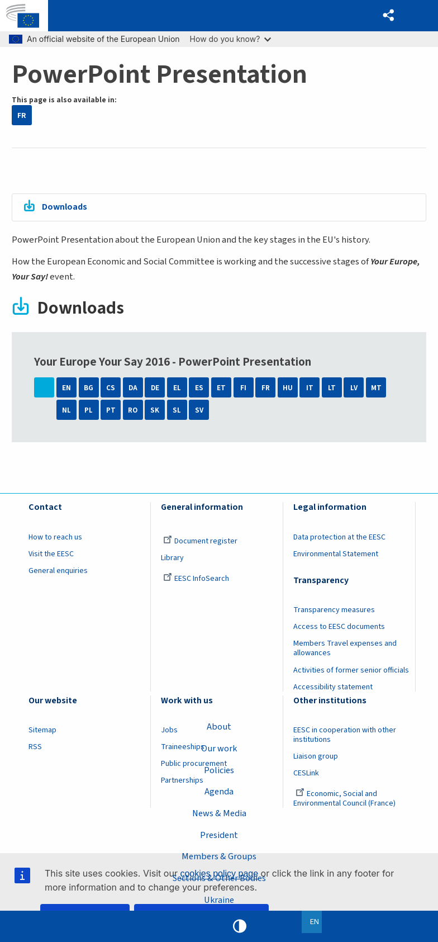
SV (199, 410)
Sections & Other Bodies (219, 877)
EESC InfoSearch (196, 579)
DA (132, 389)
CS (110, 389)
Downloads (65, 207)
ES (199, 389)
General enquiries (58, 571)
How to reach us (55, 537)
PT (111, 410)
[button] (388, 16)
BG (88, 389)
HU (288, 389)
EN (66, 389)
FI (243, 389)
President (219, 834)
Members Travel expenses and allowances (345, 649)
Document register (200, 541)
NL (66, 410)
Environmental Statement (335, 554)
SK (154, 410)
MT (376, 389)
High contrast (239, 926)
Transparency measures (334, 611)
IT (309, 389)
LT (332, 389)
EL (177, 389)
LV (354, 389)
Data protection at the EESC (339, 537)
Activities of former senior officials (351, 670)
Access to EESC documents (339, 627)
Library (172, 558)
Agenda (219, 791)
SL (177, 410)
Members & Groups (219, 856)
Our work (219, 747)
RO (132, 410)
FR (21, 115)
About (219, 725)
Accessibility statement (333, 687)
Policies (219, 769)
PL (88, 410)
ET (221, 389)
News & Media (219, 813)
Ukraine (219, 899)
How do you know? (231, 39)
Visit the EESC (51, 554)
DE (155, 389)
